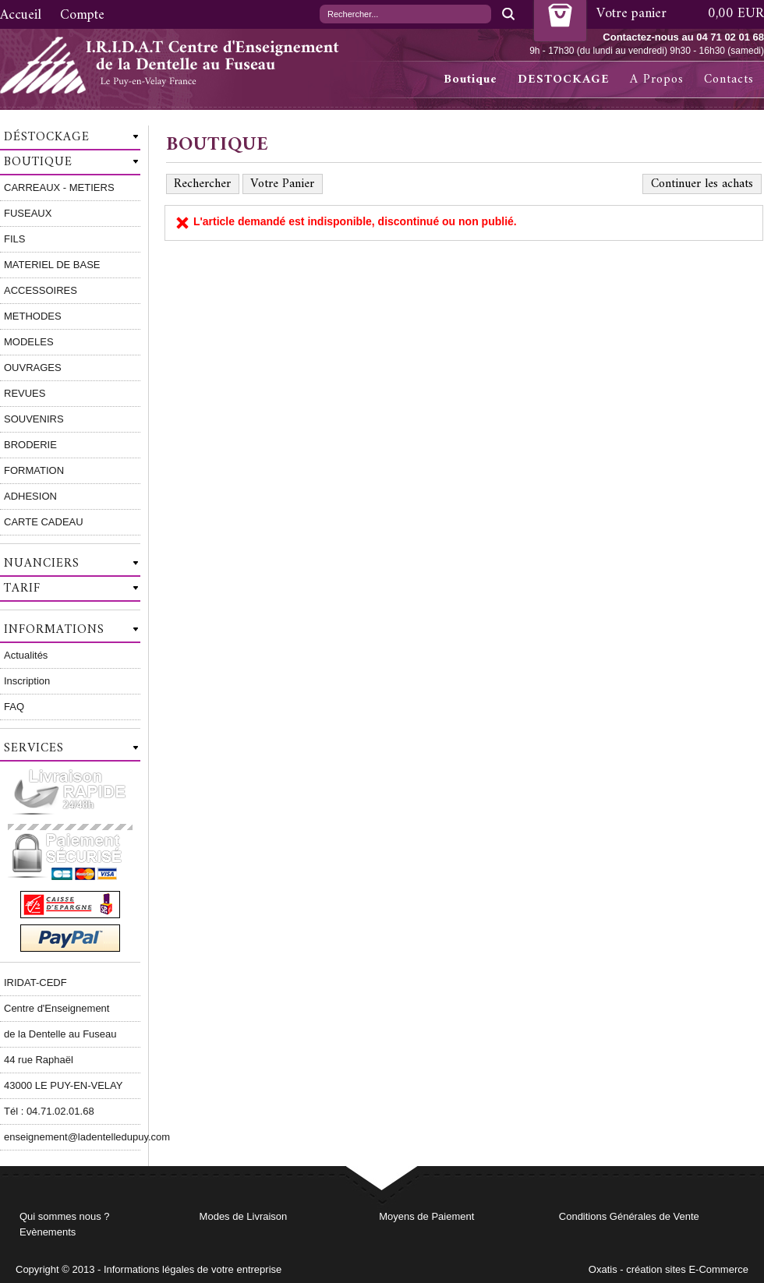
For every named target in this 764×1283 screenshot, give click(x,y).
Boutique (470, 79)
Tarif (22, 588)
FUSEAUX (27, 213)
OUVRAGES (33, 367)
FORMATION (34, 470)
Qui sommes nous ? (64, 1216)
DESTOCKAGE (564, 79)
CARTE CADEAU (43, 522)
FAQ (14, 706)
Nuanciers (42, 563)
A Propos (657, 79)
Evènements (47, 1232)
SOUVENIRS (34, 419)
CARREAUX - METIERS (59, 187)
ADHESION (30, 496)
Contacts (729, 79)
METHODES (33, 316)
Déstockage (47, 137)
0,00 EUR (736, 14)
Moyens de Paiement (426, 1216)
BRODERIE (30, 445)
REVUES (24, 393)
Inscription (27, 681)
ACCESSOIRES (40, 290)
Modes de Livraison (244, 1216)
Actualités (26, 655)
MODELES (29, 342)
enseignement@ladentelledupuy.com (72, 1137)
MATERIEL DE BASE (52, 264)
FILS (14, 239)
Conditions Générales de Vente (629, 1216)
